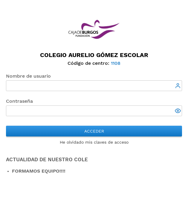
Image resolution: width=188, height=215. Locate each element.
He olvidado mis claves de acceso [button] (94, 142)
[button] (178, 111)
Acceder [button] (94, 131)
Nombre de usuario (28, 76)
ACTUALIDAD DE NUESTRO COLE (47, 159)
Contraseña (19, 101)
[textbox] (94, 85)
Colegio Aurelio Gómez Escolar (94, 55)
